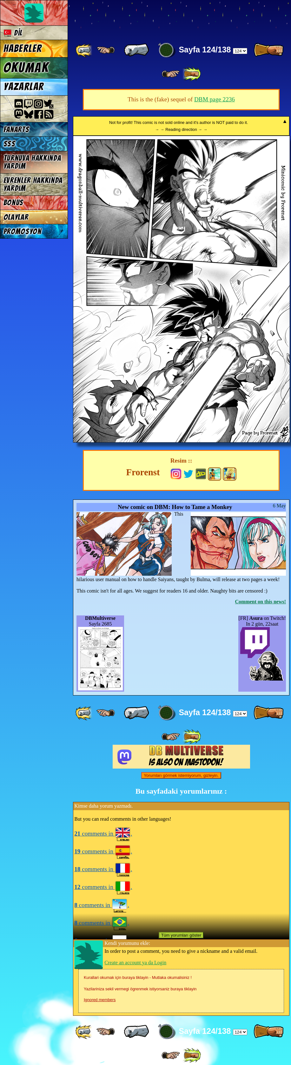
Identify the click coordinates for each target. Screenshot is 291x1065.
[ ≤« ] (105, 50)
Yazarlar (23, 86)
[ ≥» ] (170, 74)
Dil (13, 33)
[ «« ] (84, 50)
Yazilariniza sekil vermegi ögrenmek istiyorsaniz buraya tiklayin (140, 989)
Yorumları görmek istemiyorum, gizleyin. (181, 775)
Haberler (22, 48)
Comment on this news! (260, 601)
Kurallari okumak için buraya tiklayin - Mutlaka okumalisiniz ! (138, 977)
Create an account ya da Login (135, 962)
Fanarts (16, 129)
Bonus (13, 203)
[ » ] (268, 50)
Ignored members (100, 999)
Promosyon (22, 231)
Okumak (26, 67)
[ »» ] (191, 74)
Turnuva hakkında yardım (32, 162)
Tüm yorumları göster (181, 935)
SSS (9, 144)
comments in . (103, 833)
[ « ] (136, 50)
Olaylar (16, 217)
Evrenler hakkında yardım (33, 184)
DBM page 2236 (214, 99)
